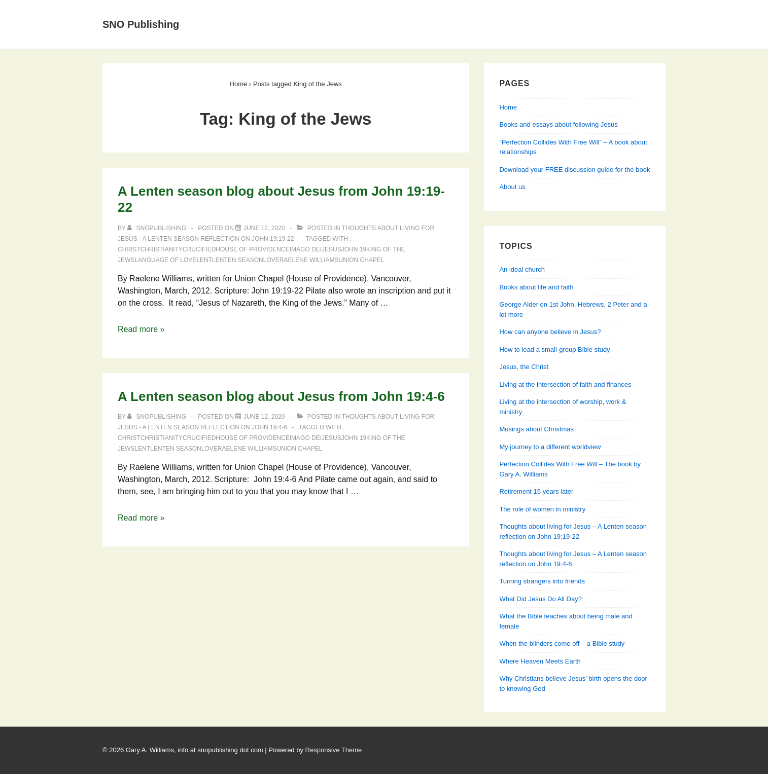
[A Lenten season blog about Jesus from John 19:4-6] (264, 416)
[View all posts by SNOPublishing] (157, 228)
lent (204, 260)
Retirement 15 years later (536, 491)
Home (239, 12)
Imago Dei (306, 249)
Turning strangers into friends (542, 581)
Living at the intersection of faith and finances (565, 384)
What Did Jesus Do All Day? (540, 599)
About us (512, 187)
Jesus (331, 249)
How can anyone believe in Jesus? (550, 332)
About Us (288, 12)
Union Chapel (362, 260)
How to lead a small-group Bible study (554, 349)
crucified (199, 249)
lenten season (237, 260)
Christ (129, 249)
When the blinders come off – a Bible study (561, 643)
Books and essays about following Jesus (405, 12)
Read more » (141, 329)
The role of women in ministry (542, 509)
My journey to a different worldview (550, 447)
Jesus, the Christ (523, 367)
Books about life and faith (536, 287)
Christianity (162, 249)
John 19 (353, 249)
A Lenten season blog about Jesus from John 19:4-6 (281, 396)
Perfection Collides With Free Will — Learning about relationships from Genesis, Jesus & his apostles (424, 36)
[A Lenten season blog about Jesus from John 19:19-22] (264, 228)
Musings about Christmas (536, 429)
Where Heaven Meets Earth (539, 661)
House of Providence (252, 249)
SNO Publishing (140, 24)
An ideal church (522, 269)
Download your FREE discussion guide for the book (574, 169)
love (271, 260)
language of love (165, 260)
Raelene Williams (309, 260)
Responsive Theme (333, 750)
